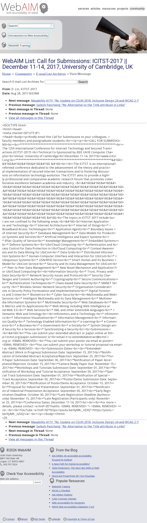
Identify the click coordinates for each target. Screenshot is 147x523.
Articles (95, 8)
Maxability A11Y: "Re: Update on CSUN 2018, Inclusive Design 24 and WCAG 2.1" (85, 100)
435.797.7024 (10, 464)
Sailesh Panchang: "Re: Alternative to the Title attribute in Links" (80, 105)
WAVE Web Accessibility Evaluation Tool (73, 506)
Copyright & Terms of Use (81, 519)
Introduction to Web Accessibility (28, 35)
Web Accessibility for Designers (68, 502)
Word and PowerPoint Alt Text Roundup (73, 475)
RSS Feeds (39, 519)
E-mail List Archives (51, 74)
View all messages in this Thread (31, 118)
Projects (122, 8)
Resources (109, 8)
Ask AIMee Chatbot (62, 494)
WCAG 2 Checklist (61, 490)
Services (83, 8)
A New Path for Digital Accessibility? (71, 463)
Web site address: (9, 478)
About (24, 519)
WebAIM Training (19, 45)
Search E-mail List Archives (20, 82)
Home (6, 74)
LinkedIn (56, 519)
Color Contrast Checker (64, 498)
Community (137, 8)
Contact (10, 519)
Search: (13, 26)
